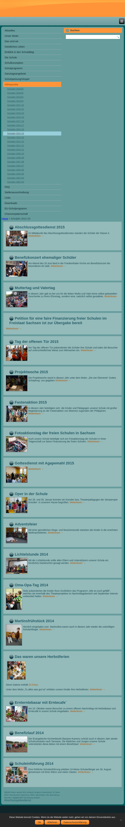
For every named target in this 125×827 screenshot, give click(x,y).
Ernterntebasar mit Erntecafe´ (41, 702)
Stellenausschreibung (17, 192)
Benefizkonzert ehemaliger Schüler (45, 257)
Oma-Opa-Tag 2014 (31, 585)
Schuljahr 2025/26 (15, 89)
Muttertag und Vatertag (35, 288)
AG (47, 795)
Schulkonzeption (14, 62)
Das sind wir (12, 41)
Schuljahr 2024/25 (15, 93)
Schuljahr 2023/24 (15, 97)
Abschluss (25, 795)
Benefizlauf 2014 (29, 733)
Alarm (13, 792)
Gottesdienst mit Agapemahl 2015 (44, 463)
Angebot (38, 792)
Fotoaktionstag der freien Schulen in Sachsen (55, 433)
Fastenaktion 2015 (31, 402)
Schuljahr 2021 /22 (15, 105)
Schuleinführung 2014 (34, 763)
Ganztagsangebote (15, 73)
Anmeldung (28, 798)
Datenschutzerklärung (75, 822)
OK (39, 822)
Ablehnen (52, 822)
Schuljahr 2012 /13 (15, 141)
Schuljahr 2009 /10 (15, 154)
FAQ (7, 186)
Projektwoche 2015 (31, 372)
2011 (32, 795)
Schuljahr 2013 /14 (15, 137)
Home (5, 218)
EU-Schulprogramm (16, 208)
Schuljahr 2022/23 (15, 101)
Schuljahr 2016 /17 (15, 125)
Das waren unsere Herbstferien (42, 657)
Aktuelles (10, 30)
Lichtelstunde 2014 (31, 554)
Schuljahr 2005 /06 (15, 170)
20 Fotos (33, 684)
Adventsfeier (26, 524)
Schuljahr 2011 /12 (15, 145)
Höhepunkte (11, 84)
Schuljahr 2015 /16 (15, 129)
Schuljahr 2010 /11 (15, 150)
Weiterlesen (36, 235)
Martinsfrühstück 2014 (34, 621)
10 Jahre (56, 792)
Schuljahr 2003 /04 (15, 178)
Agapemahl (17, 797)
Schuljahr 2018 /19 (15, 117)
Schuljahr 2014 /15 (15, 133)
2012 (6, 795)
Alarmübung (54, 795)
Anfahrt (37, 798)
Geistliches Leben (15, 46)
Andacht (30, 792)
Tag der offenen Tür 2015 (36, 341)
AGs (24, 792)
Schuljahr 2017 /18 (15, 121)
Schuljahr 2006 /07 (15, 166)
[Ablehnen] (120, 820)
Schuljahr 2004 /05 (15, 174)
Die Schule (11, 57)
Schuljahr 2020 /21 (15, 109)
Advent (7, 792)
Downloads (11, 203)
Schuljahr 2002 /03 (15, 182)
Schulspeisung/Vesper (17, 79)
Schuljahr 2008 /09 (15, 158)
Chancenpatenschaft (16, 213)
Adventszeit (47, 792)
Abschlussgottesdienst (17, 800)
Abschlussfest (15, 795)
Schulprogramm (14, 68)
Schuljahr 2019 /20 (15, 113)
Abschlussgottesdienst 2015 (40, 227)
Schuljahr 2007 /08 (15, 162)
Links (8, 197)
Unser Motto (12, 35)
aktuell (19, 792)
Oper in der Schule (31, 494)
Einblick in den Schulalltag (19, 52)
